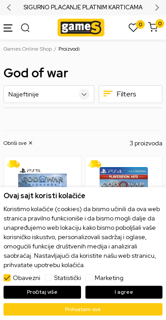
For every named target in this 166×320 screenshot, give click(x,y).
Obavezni (26, 278)
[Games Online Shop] (81, 27)
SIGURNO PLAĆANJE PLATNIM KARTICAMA (83, 7)
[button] (19, 143)
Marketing (109, 278)
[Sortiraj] (49, 94)
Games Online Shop (28, 49)
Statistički (67, 278)
